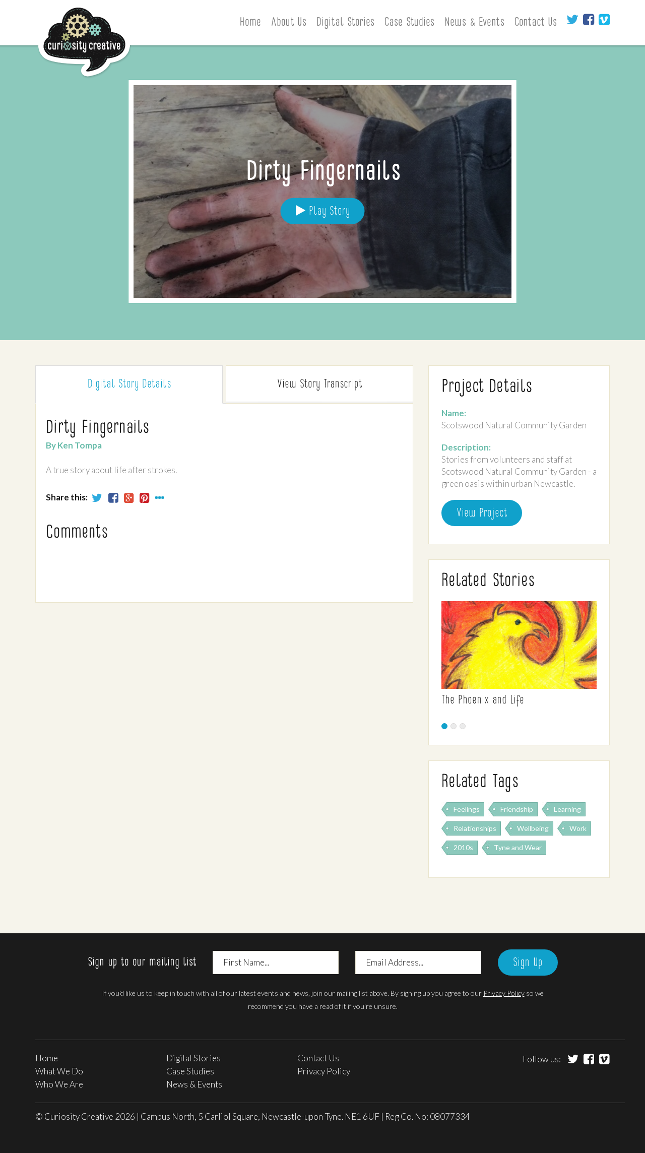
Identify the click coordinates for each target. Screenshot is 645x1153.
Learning (567, 809)
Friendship (516, 809)
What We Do (59, 1071)
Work (578, 828)
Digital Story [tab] (129, 384)
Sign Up (528, 963)
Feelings (467, 809)
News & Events (474, 23)
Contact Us (535, 23)
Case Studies (409, 23)
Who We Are (59, 1084)
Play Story (323, 210)
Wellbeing (533, 828)
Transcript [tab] (319, 384)
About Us (288, 23)
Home (250, 23)
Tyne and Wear (518, 847)
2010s (463, 847)
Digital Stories (345, 23)
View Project (482, 513)
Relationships (475, 828)
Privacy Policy (504, 993)
